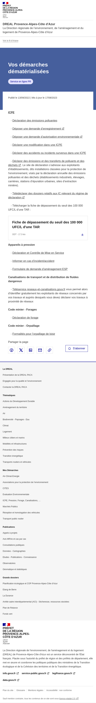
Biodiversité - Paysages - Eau (16, 419)
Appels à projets (10, 533)
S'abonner (76, 348)
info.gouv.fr (9, 673)
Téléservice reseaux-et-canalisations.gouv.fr (38, 289)
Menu (91, 4)
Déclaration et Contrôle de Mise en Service (38, 252)
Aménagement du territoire (15, 407)
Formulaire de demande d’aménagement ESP (40, 269)
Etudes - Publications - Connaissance (19, 557)
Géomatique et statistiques (15, 569)
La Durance (8, 595)
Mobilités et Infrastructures (15, 444)
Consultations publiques (13, 545)
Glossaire (20, 690)
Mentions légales (35, 690)
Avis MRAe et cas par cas (14, 539)
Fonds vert (7, 614)
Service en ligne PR (20, 81)
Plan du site (8, 690)
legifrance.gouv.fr (62, 673)
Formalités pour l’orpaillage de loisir (33, 333)
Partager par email (40, 350)
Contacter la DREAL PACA (15, 387)
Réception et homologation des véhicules (21, 512)
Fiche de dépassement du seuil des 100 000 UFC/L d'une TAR (47, 224)
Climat (5, 425)
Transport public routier (13, 519)
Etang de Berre (9, 589)
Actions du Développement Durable (19, 401)
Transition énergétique (13, 456)
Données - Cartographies (14, 551)
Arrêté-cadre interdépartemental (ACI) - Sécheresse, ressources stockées (36, 602)
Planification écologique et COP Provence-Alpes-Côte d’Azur (30, 583)
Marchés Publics (10, 506)
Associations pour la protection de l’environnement (25, 482)
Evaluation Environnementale (16, 494)
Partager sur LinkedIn (30, 350)
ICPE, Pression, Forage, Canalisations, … (22, 500)
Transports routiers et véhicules (17, 462)
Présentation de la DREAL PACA (17, 375)
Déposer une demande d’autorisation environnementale (45, 136)
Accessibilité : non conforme (59, 690)
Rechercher (84, 4)
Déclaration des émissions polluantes (34, 120)
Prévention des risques (13, 450)
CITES (6, 488)
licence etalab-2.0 (67, 698)
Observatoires (9, 563)
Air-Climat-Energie (11, 476)
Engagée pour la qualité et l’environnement (22, 381)
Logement (7, 431)
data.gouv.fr (9, 680)
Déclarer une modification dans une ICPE (37, 144)
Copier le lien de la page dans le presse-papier (49, 350)
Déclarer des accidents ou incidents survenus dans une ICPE (49, 153)
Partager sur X (21, 350)
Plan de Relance (10, 608)
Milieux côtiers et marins (14, 438)
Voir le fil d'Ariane (10, 40)
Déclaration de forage (25, 317)
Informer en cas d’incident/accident (33, 261)
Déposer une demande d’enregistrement (36, 128)
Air (4, 413)
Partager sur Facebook (11, 350)
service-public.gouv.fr (34, 673)
